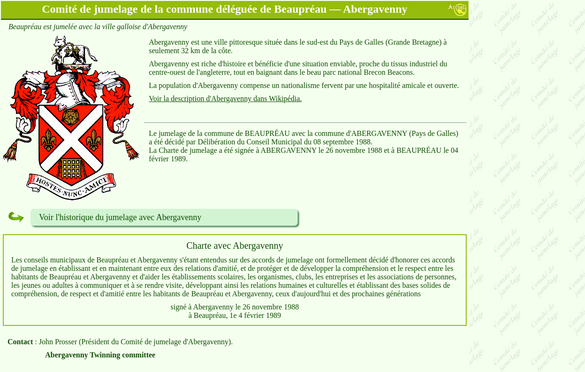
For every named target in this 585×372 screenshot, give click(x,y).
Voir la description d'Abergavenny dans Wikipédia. (225, 99)
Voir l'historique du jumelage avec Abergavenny (120, 217)
